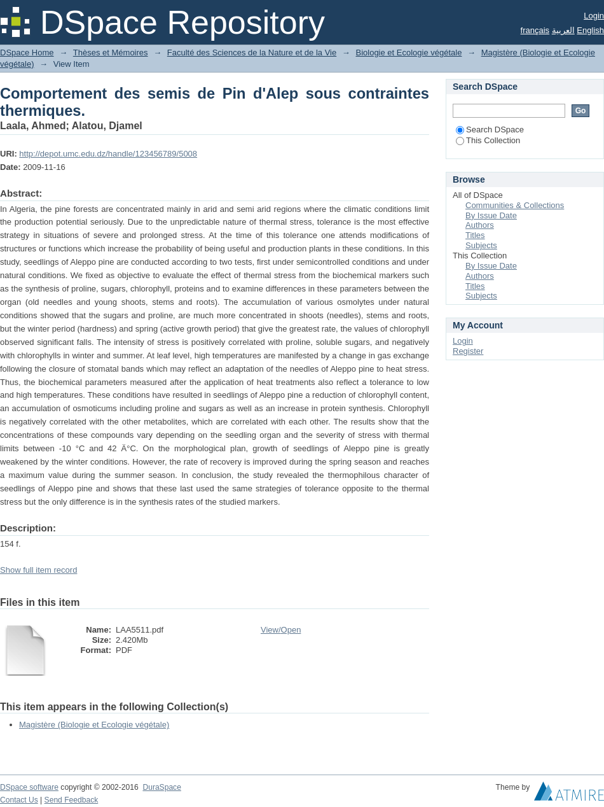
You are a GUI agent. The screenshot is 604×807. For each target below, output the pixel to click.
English (590, 30)
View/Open (281, 630)
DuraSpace (161, 787)
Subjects (481, 245)
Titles (475, 235)
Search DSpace (490, 129)
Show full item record (38, 570)
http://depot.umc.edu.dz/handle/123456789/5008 (108, 153)
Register (468, 351)
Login (594, 15)
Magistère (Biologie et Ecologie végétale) (94, 724)
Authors (479, 225)
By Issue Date (491, 215)
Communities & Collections (514, 205)
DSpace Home (27, 52)
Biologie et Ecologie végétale (408, 52)
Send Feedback (72, 800)
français (535, 30)
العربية (563, 30)
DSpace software (29, 787)
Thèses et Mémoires (110, 52)
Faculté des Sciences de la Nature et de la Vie (251, 52)
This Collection (488, 140)
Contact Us (19, 800)
